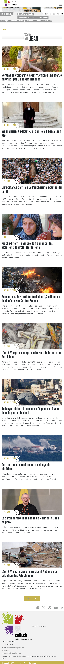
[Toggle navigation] (60, 3)
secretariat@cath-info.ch (11, 653)
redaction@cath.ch (16, 648)
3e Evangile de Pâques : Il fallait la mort (33, 17)
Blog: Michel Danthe (25, 14)
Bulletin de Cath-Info (18, 656)
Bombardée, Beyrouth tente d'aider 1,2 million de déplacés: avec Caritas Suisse (31, 299)
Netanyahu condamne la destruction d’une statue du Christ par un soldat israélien (32, 77)
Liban (4, 29)
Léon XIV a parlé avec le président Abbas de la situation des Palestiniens (29, 574)
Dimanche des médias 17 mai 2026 (38, 21)
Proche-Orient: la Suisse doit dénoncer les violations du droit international (27, 245)
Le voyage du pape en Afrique (11, 21)
